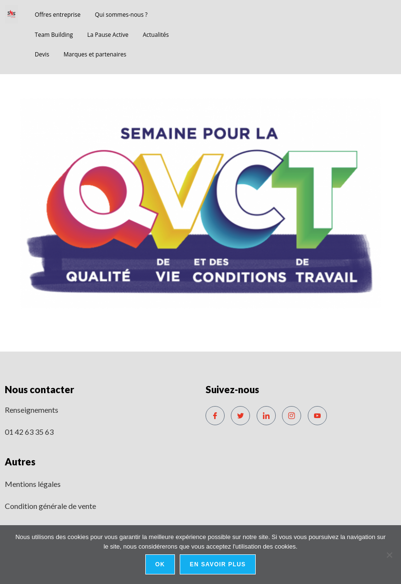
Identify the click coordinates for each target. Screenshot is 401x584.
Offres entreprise (58, 15)
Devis (42, 54)
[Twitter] (240, 415)
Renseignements (31, 409)
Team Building (54, 35)
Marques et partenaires (95, 54)
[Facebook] (215, 415)
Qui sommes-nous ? (121, 15)
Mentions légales (33, 483)
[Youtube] (317, 415)
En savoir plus (218, 564)
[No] (389, 555)
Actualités (156, 35)
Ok (160, 564)
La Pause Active (108, 35)
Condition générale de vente (50, 505)
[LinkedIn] (266, 415)
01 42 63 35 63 (29, 431)
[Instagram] (291, 415)
